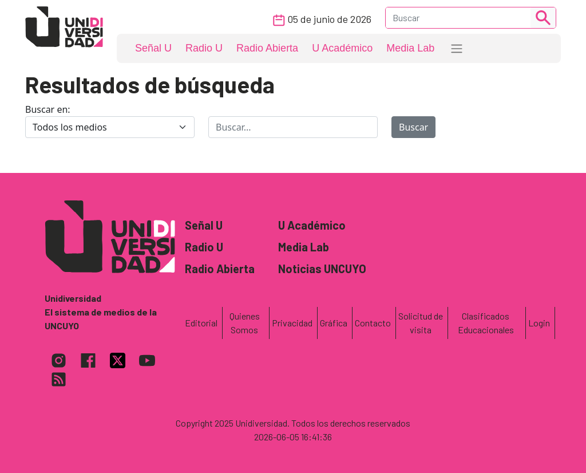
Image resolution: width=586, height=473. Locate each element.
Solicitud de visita (420, 322)
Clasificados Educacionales (486, 322)
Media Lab (410, 48)
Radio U (204, 48)
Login (539, 322)
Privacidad (292, 322)
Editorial (201, 322)
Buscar (413, 127)
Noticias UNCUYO (322, 268)
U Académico (342, 48)
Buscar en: (47, 109)
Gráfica (333, 322)
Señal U (153, 48)
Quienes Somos (244, 322)
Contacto (373, 322)
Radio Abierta (267, 48)
